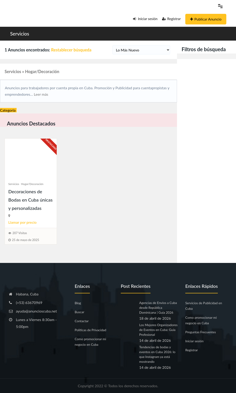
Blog (78, 303)
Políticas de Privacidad (90, 330)
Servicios (19, 33)
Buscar (79, 312)
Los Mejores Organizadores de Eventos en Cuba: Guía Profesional (158, 329)
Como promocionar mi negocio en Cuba (90, 341)
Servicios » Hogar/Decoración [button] (32, 71)
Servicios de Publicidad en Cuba (203, 305)
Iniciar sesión (145, 19)
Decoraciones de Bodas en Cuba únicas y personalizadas (30, 200)
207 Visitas (19, 233)
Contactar (82, 321)
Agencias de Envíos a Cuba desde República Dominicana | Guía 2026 (158, 307)
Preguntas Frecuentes (200, 332)
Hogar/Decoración (32, 184)
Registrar (171, 19)
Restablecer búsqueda (71, 49)
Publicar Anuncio (205, 19)
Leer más (40, 94)
